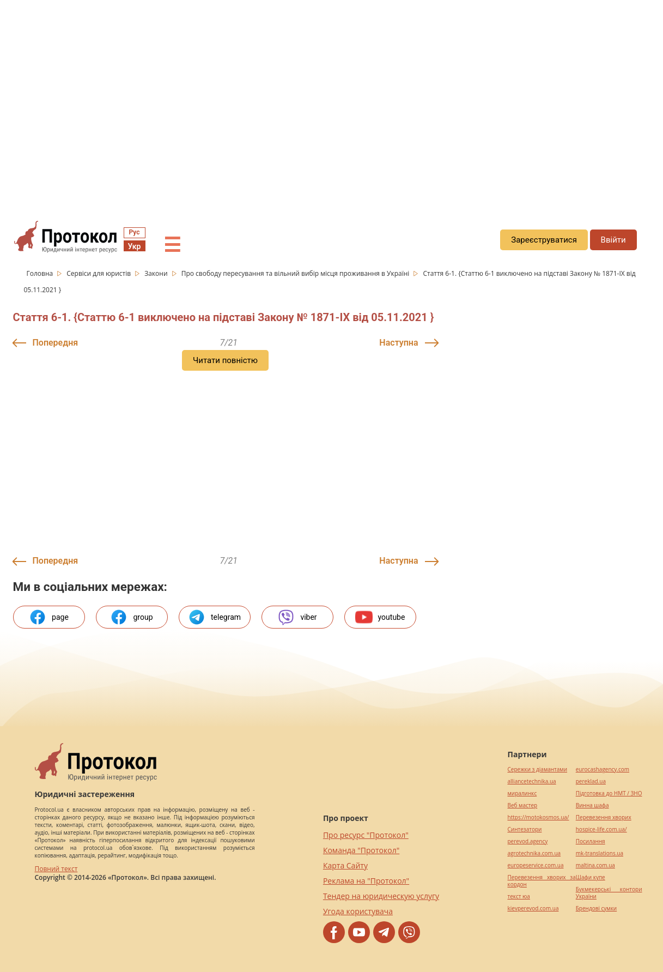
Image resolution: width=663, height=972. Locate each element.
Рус (134, 232)
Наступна (398, 342)
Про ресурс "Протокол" (366, 835)
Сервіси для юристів (99, 273)
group (131, 617)
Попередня (55, 342)
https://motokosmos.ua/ (538, 817)
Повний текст (56, 868)
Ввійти (613, 240)
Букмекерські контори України (609, 893)
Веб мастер (523, 805)
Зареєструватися (544, 240)
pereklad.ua (591, 781)
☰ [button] (172, 245)
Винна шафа (592, 805)
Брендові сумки (596, 908)
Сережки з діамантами (538, 769)
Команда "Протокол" (361, 850)
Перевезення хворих (603, 817)
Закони (156, 273)
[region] (331, 98)
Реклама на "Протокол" (366, 881)
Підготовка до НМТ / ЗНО (609, 793)
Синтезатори (525, 829)
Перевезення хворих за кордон (542, 881)
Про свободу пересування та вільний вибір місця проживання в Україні (296, 273)
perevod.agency (528, 841)
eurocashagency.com (602, 769)
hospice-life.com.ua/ (601, 829)
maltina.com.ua (595, 865)
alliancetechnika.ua (532, 781)
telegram (214, 617)
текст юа (519, 896)
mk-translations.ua (599, 853)
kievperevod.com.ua (533, 908)
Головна (41, 273)
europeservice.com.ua (536, 865)
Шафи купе (590, 877)
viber (297, 617)
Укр (134, 246)
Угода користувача (358, 911)
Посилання (590, 841)
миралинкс (522, 793)
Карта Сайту (345, 865)
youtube (380, 617)
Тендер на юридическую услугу (381, 896)
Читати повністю (225, 360)
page (49, 617)
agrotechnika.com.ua (534, 853)
